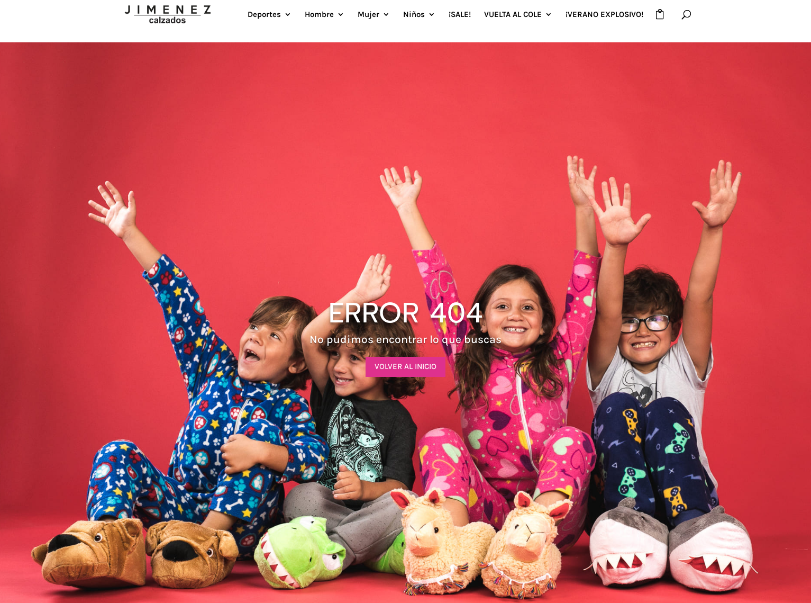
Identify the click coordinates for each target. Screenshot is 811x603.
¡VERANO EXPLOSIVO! (604, 15)
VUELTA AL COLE (513, 15)
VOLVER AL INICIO (405, 366)
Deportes (264, 15)
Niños (414, 15)
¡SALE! (460, 15)
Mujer (368, 15)
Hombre (319, 15)
